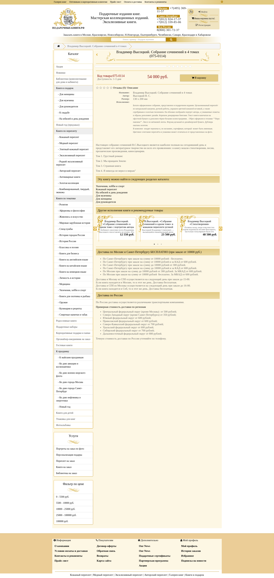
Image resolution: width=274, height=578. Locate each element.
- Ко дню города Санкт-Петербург (69, 390)
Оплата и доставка (133, 2)
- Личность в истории (68, 278)
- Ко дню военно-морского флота (70, 374)
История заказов (191, 551)
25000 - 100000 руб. (66, 515)
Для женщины (104, 198)
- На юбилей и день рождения (72, 118)
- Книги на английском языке (72, 259)
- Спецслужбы (64, 229)
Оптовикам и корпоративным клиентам (88, 2)
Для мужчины (103, 195)
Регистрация (202, 25)
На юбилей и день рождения (112, 192)
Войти (203, 11)
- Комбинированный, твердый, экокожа (72, 191)
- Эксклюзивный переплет (70, 155)
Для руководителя (106, 201)
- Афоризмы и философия (70, 210)
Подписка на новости (193, 560)
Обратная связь (106, 551)
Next (220, 229)
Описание (132, 87)
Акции (143, 565)
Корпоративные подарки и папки (73, 333)
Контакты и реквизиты (156, 2)
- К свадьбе (63, 112)
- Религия (62, 204)
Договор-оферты (106, 546)
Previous (95, 229)
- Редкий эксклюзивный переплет (69, 163)
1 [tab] (154, 244)
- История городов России (70, 235)
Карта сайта (104, 560)
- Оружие (62, 302)
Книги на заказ (63, 467)
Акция (59, 66)
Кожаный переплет (106, 189)
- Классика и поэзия (67, 247)
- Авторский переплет (68, 171)
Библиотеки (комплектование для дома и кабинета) (71, 80)
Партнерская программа (153, 560)
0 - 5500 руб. (62, 497)
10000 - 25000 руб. (65, 509)
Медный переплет (103, 574)
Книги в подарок (194, 574)
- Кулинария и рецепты (69, 308)
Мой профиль (189, 546)
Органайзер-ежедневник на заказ (73, 339)
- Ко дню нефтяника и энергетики (68, 399)
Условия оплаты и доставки (71, 551)
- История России (66, 241)
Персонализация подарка (69, 455)
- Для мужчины (65, 100)
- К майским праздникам (70, 357)
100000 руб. (62, 521)
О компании (62, 546)
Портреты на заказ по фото (70, 448)
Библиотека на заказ (66, 473)
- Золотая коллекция (67, 183)
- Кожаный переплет (67, 137)
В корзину (199, 77)
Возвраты (102, 555)
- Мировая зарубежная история (73, 223)
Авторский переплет (155, 574)
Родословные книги (66, 320)
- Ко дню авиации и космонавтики (67, 365)
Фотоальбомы (63, 425)
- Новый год (63, 406)
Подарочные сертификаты (154, 555)
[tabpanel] (116, 229)
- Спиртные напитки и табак (71, 314)
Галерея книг (60, 2)
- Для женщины (65, 94)
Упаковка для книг (65, 419)
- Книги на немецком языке (71, 272)
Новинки (60, 72)
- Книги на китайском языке (71, 265)
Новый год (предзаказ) (68, 125)
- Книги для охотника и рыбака (73, 296)
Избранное (187, 555)
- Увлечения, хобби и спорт (71, 290)
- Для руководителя (67, 106)
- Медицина (63, 284)
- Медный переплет (67, 143)
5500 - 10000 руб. (65, 503)
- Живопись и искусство (69, 217)
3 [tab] (161, 244)
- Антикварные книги (68, 177)
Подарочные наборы (66, 327)
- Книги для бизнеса (67, 253)
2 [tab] (158, 244)
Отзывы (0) (119, 87)
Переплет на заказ (65, 461)
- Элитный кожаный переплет (72, 149)
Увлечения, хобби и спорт (110, 186)
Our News (144, 546)
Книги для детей (64, 413)
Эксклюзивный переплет (128, 574)
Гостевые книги (64, 345)
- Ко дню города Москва (69, 382)
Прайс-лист (115, 2)
